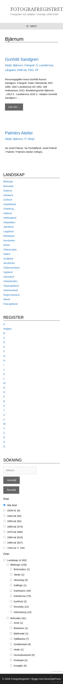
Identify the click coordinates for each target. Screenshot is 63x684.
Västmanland (10, 290)
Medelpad (8, 235)
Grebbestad (22, 644)
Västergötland (11, 285)
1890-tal (15, 543)
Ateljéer (7, 328)
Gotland (7, 199)
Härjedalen (9, 222)
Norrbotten (9, 240)
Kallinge (20, 585)
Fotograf (29, 65)
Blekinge (8, 181)
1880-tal (15, 537)
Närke (6, 244)
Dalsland (8, 195)
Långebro (10, 70)
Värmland (8, 276)
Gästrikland (9, 204)
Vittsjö (30, 139)
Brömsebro (22, 569)
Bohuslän (8, 186)
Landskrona (46, 65)
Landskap (17, 560)
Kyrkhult (20, 601)
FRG (31, 70)
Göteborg (8, 208)
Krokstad (21, 660)
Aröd (18, 623)
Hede (19, 650)
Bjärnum (18, 65)
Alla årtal (12, 505)
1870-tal (15, 532)
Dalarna (7, 190)
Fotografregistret (36, 9)
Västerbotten (10, 281)
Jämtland (8, 226)
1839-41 (13, 511)
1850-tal (14, 521)
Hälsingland (9, 217)
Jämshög (21, 580)
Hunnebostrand (24, 655)
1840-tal (14, 516)
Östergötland (10, 303)
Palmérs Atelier (19, 133)
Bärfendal (21, 634)
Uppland (8, 272)
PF (36, 70)
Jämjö (19, 575)
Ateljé (8, 65)
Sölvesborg (22, 612)
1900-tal (22, 70)
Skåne (6, 254)
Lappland (8, 231)
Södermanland (11, 267)
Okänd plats (10, 249)
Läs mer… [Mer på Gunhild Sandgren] (14, 106)
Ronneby (21, 607)
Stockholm (9, 263)
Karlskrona (22, 596)
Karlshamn (22, 591)
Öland (6, 299)
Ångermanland (11, 294)
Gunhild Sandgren (21, 59)
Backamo (21, 628)
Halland (7, 213)
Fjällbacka (21, 639)
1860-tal (15, 527)
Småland (8, 258)
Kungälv (20, 666)
